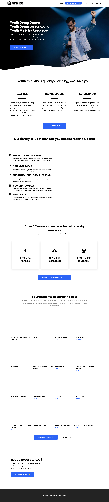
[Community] (86, 325)
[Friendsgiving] (65, 353)
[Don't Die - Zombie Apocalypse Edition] (43, 353)
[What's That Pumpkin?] (21, 384)
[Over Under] (65, 384)
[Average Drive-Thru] (43, 412)
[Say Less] (43, 325)
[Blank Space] (86, 384)
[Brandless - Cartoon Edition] (65, 412)
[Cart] (101, 3)
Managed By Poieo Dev (60, 495)
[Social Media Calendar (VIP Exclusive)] (21, 325)
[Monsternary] (21, 353)
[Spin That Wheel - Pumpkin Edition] (86, 353)
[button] (21, 47)
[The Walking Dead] (43, 384)
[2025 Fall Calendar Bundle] (86, 412)
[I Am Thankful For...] (65, 325)
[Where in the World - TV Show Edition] (21, 412)
